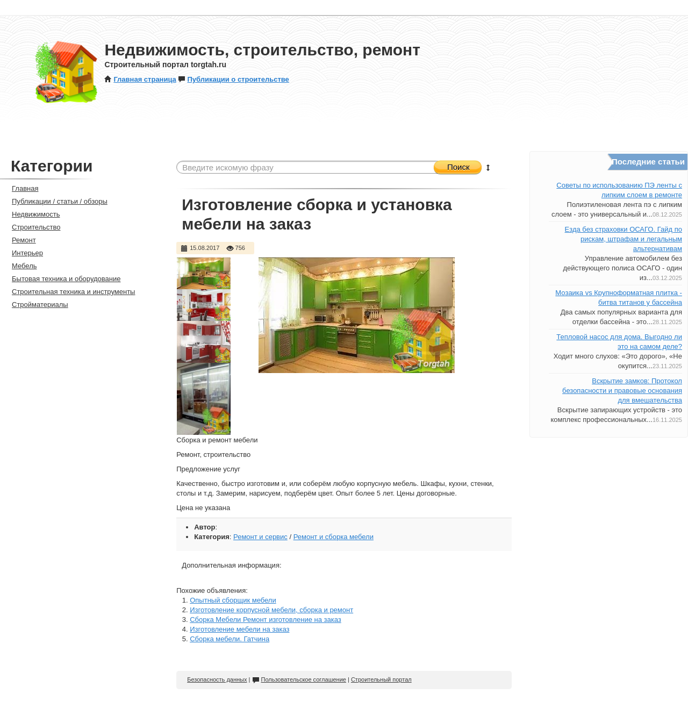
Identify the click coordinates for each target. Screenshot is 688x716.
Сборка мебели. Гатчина (229, 639)
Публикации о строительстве (233, 79)
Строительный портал (381, 679)
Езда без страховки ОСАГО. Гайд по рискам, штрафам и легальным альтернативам (623, 239)
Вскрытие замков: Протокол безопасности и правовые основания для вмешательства (622, 390)
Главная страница (140, 79)
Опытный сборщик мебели (233, 600)
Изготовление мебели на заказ (239, 629)
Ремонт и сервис (260, 537)
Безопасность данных (217, 679)
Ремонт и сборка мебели (333, 537)
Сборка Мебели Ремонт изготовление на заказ (265, 619)
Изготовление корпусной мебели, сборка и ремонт (271, 610)
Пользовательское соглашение (299, 679)
